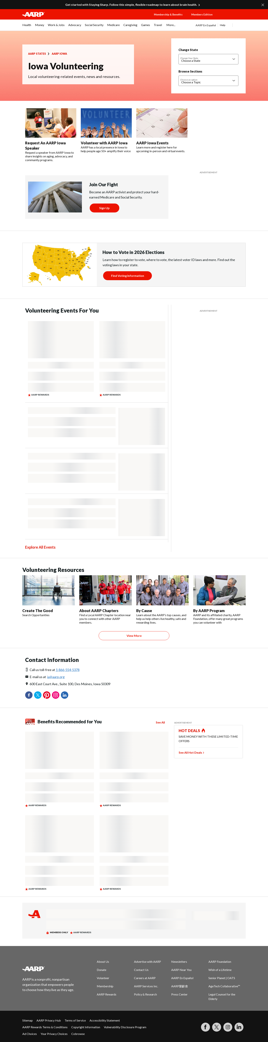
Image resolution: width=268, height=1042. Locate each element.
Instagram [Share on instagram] (55, 695)
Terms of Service (75, 1020)
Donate (101, 969)
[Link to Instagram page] (227, 1027)
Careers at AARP (145, 978)
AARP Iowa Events (152, 143)
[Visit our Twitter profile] (216, 1027)
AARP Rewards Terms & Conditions (45, 1027)
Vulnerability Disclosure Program (125, 1027)
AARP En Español (206, 25)
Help (222, 25)
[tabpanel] (221, 25)
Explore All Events (40, 547)
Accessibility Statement (105, 1020)
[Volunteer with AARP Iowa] (106, 130)
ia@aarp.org (56, 677)
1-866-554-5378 (67, 670)
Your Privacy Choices (54, 1033)
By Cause (144, 610)
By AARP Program (209, 610)
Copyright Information (85, 1027)
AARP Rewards (106, 994)
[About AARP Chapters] (105, 599)
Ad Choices (29, 1033)
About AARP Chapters (98, 610)
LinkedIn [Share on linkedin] (64, 695)
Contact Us (141, 969)
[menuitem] (26, 27)
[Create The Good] (48, 596)
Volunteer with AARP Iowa (104, 143)
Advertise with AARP (147, 961)
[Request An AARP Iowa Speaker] (50, 135)
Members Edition (202, 14)
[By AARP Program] (219, 599)
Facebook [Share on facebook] (29, 695)
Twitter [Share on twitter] (38, 695)
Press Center (179, 994)
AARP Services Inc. (146, 986)
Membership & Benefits (168, 14)
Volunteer (103, 978)
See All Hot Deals (190, 752)
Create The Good (37, 610)
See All (160, 722)
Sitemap (27, 1020)
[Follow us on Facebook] (205, 1027)
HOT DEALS (189, 730)
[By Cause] (162, 599)
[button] (233, 18)
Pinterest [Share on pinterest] (46, 695)
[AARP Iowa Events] (161, 130)
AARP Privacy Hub (48, 1020)
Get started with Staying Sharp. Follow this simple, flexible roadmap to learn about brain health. (131, 4)
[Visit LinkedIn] (238, 1027)
